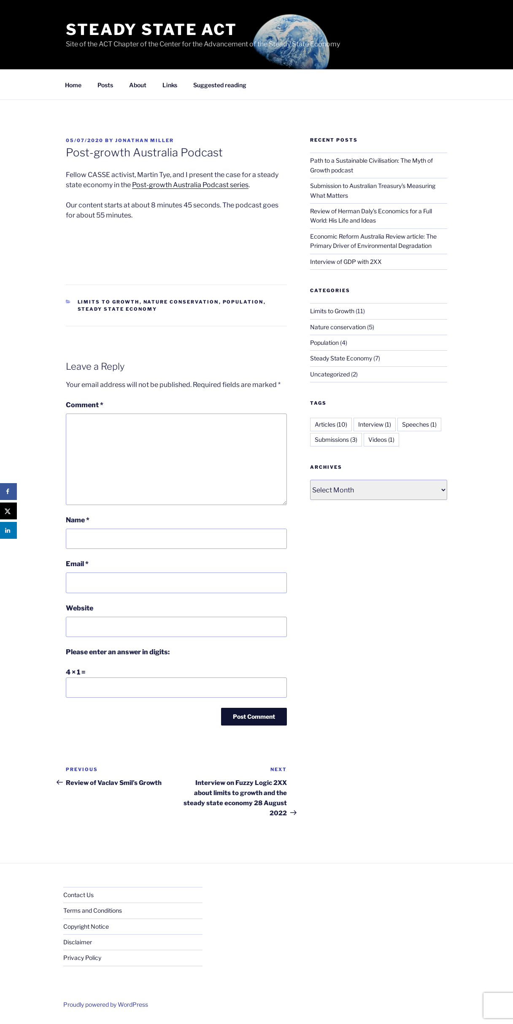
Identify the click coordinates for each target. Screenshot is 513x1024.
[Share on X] (8, 511)
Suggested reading (219, 85)
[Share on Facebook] (8, 491)
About (137, 85)
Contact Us (78, 894)
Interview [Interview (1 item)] (374, 424)
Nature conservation (181, 302)
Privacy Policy (82, 957)
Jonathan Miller (144, 140)
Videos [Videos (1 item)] (381, 439)
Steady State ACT (151, 29)
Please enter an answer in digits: (118, 652)
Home (73, 85)
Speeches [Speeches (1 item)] (419, 424)
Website (79, 608)
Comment (84, 405)
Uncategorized (330, 374)
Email (77, 564)
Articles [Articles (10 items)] (331, 424)
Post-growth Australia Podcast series (190, 185)
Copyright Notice (86, 926)
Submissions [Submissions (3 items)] (336, 439)
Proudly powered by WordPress (105, 1004)
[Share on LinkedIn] (8, 530)
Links (169, 85)
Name (77, 520)
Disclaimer (77, 942)
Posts (105, 85)
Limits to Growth (109, 302)
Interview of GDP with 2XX (346, 261)
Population (243, 302)
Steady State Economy (117, 309)
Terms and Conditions (92, 910)
